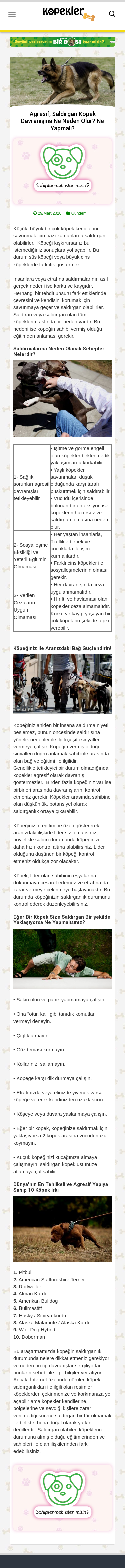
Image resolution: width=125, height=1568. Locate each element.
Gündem (79, 213)
